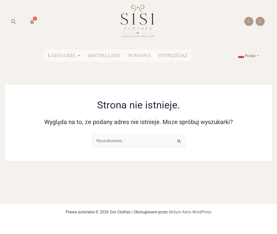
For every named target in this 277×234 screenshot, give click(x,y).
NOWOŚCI (139, 55)
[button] (64, 56)
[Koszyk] (32, 21)
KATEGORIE (64, 55)
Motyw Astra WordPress (190, 212)
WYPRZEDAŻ (173, 55)
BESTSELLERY (104, 55)
